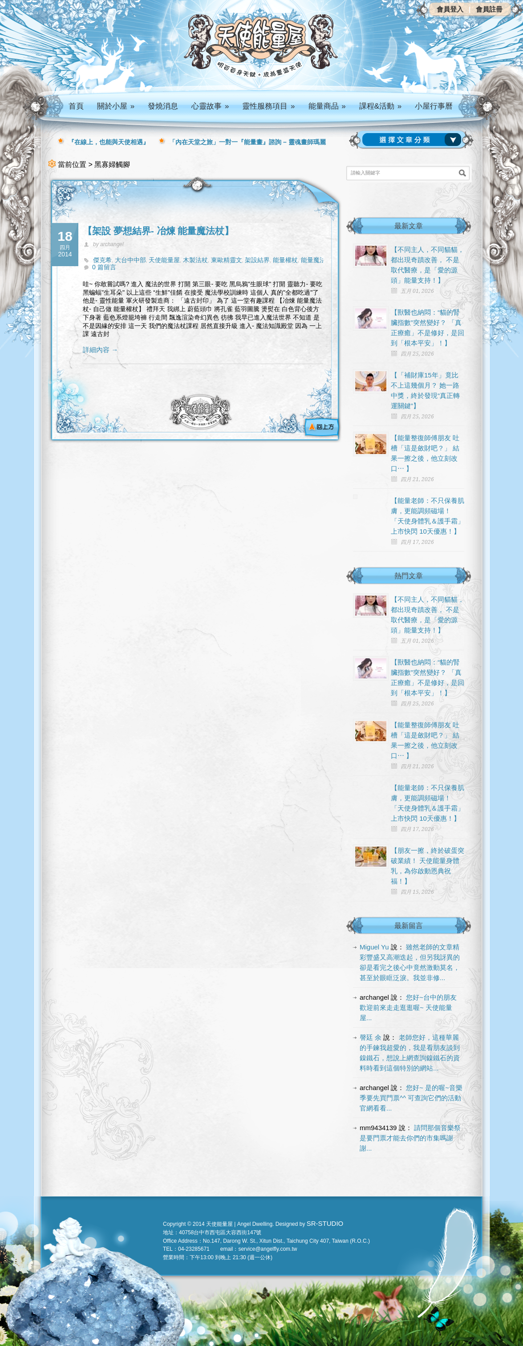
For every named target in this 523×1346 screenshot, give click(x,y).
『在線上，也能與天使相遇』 (108, 142)
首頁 (76, 106)
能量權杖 (285, 260)
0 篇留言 (104, 267)
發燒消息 (163, 106)
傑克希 (102, 260)
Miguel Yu (374, 947)
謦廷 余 (370, 1037)
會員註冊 (489, 9)
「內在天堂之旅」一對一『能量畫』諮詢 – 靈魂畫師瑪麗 (247, 142)
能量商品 (327, 106)
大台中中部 (130, 260)
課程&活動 (380, 106)
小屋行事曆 (434, 106)
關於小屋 (115, 106)
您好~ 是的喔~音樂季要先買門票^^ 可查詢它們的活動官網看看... (411, 1098)
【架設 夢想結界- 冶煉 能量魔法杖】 (158, 231)
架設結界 (257, 260)
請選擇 (413, 139)
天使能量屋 (164, 260)
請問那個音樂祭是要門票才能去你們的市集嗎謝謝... (410, 1138)
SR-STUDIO (325, 1223)
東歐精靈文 (226, 260)
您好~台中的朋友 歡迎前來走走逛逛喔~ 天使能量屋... (408, 1007)
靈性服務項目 (268, 106)
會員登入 (450, 9)
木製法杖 (195, 260)
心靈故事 (210, 106)
